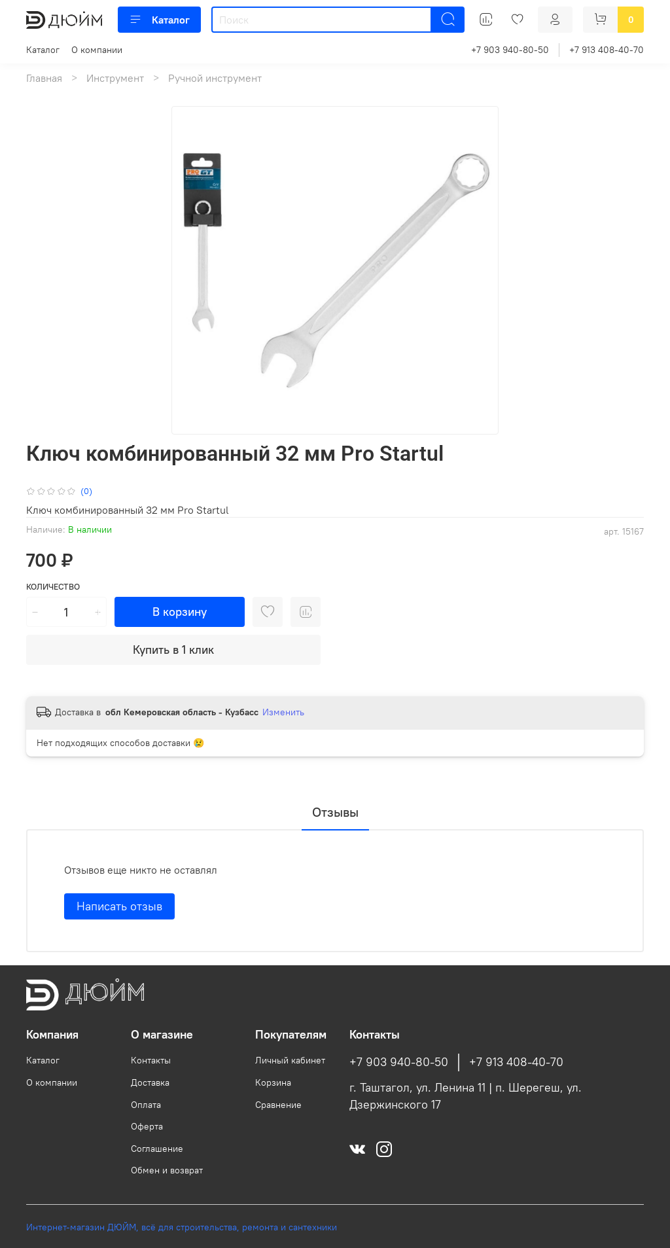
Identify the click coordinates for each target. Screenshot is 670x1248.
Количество (53, 587)
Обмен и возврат (167, 1170)
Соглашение (157, 1148)
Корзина (273, 1082)
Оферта (147, 1126)
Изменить (283, 712)
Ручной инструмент (215, 77)
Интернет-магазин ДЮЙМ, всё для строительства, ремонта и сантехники (181, 1227)
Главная (44, 77)
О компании (96, 50)
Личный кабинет (290, 1060)
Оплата (146, 1105)
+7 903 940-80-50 (510, 50)
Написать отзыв (119, 906)
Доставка (150, 1082)
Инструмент (115, 77)
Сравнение (278, 1105)
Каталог (159, 19)
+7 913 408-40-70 (606, 50)
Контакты (151, 1060)
